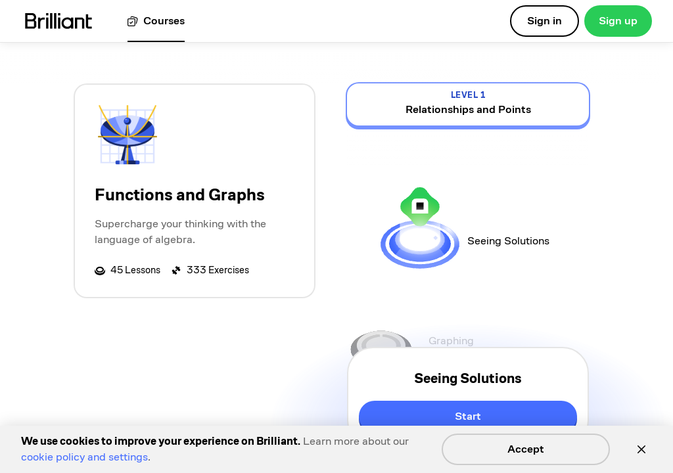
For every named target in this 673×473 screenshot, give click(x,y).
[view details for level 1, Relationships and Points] (468, 104)
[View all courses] (156, 21)
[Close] (641, 449)
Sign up (618, 21)
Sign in (544, 21)
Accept (525, 449)
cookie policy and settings (84, 457)
